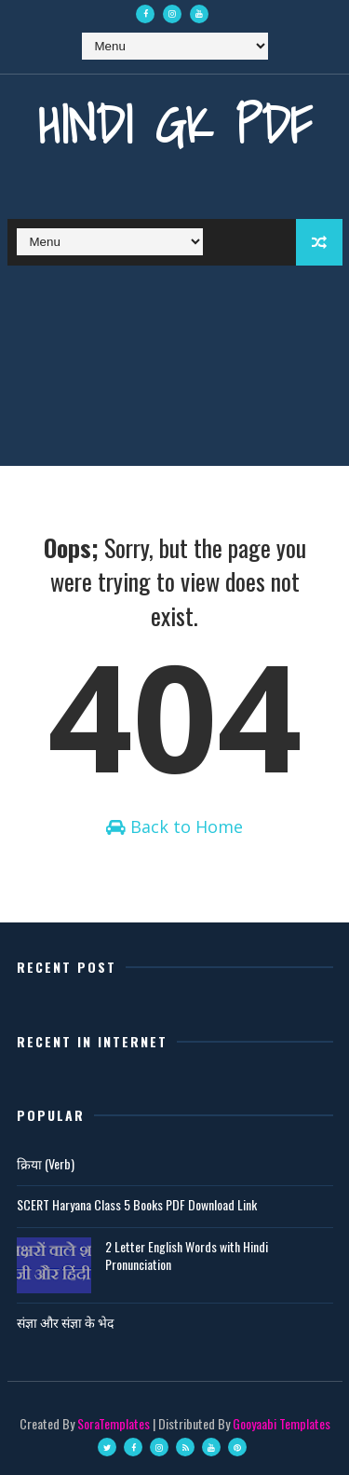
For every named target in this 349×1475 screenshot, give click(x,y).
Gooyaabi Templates (281, 1423)
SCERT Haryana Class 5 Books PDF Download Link (137, 1204)
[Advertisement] (174, 370)
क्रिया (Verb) (45, 1163)
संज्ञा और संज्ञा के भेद (65, 1322)
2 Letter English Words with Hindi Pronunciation (186, 1255)
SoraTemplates (113, 1423)
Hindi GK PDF (175, 124)
